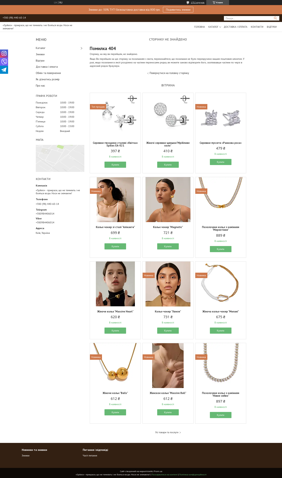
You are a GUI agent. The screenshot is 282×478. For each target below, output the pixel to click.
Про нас (40, 85)
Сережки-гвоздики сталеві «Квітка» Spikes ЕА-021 (115, 144)
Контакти (257, 26)
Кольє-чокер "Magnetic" (168, 227)
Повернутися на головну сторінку (169, 73)
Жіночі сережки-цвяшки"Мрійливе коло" (168, 144)
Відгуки (272, 26)
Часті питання (90, 455)
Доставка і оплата (235, 26)
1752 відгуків (197, 2)
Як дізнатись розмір (48, 79)
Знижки (40, 54)
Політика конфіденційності (192, 474)
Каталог (213, 26)
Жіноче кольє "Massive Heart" (115, 311)
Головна (199, 26)
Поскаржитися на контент (165, 474)
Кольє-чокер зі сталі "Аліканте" (115, 227)
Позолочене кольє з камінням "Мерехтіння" (220, 228)
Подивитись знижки (178, 9)
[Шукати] (275, 18)
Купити (115, 164)
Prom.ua (158, 471)
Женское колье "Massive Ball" (168, 393)
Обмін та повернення (48, 73)
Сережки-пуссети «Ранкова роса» (221, 142)
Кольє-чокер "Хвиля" (168, 311)
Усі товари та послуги (166, 432)
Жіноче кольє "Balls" (115, 393)
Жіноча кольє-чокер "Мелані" (221, 311)
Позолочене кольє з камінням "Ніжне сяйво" (220, 394)
